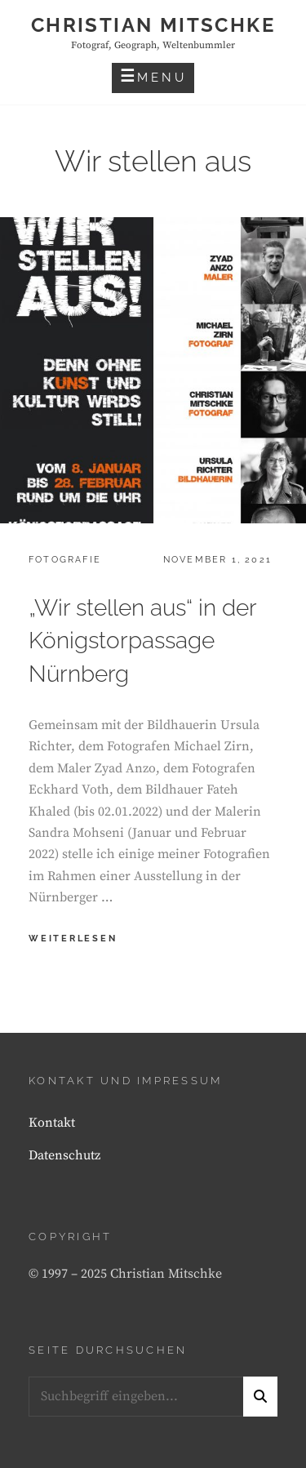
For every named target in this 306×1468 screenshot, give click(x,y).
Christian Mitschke (153, 25)
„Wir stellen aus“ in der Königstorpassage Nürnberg (142, 641)
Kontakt (52, 1122)
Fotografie (65, 559)
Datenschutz (64, 1155)
